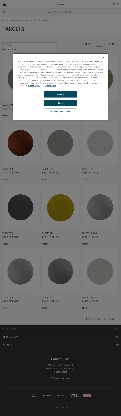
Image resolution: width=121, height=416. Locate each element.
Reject (60, 103)
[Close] (103, 57)
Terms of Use (50, 86)
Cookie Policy (34, 86)
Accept (60, 94)
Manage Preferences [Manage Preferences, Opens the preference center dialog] (60, 112)
